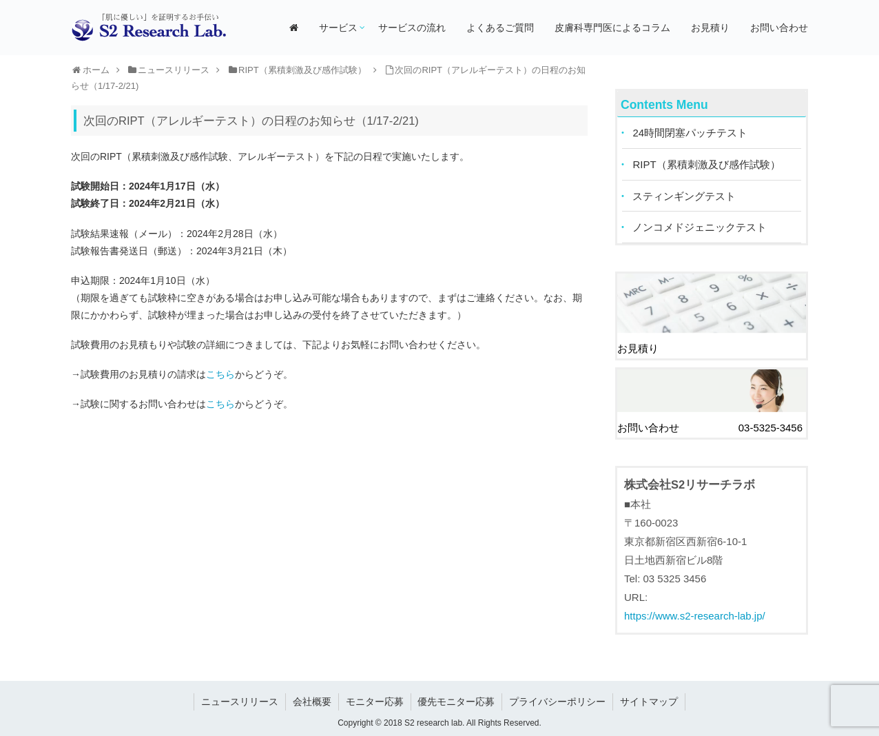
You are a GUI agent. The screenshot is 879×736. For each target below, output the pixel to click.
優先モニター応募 (456, 698)
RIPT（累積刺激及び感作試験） (706, 165)
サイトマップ (650, 698)
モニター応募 (375, 698)
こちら (220, 374)
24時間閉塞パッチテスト (690, 133)
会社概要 (312, 698)
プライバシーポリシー (558, 698)
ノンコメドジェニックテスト (700, 228)
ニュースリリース (239, 698)
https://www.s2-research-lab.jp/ (694, 614)
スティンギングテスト (684, 197)
